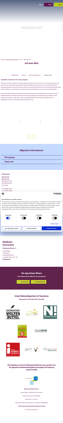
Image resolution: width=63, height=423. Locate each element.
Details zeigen (54, 223)
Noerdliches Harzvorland (12, 59)
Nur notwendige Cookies (11, 228)
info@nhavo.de (6, 254)
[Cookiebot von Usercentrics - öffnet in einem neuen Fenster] (54, 194)
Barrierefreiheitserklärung (40, 419)
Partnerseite (52, 419)
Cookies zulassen (51, 228)
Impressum (16, 419)
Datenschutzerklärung (26, 419)
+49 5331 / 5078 (47, 75)
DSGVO (9, 419)
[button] (26, 4)
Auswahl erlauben (31, 228)
